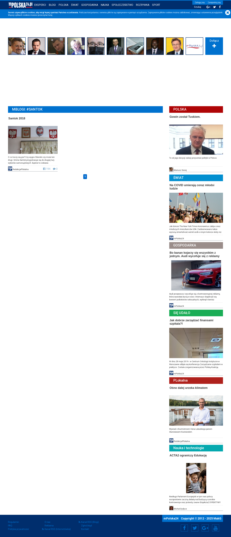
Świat (75, 4)
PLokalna (180, 380)
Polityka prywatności (18, 529)
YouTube (216, 528)
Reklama (49, 525)
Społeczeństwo (122, 4)
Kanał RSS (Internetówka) (58, 529)
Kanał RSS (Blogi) (90, 522)
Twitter (195, 528)
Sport (156, 4)
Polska (63, 4)
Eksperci (40, 4)
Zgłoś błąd (86, 525)
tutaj (50, 15)
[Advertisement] (115, 80)
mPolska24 (171, 518)
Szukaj (197, 7)
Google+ (205, 528)
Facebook (184, 528)
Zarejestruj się (214, 2)
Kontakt (85, 529)
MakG (217, 518)
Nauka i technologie (188, 448)
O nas (47, 522)
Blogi (52, 4)
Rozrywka (142, 4)
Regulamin (13, 522)
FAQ (10, 525)
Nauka (105, 4)
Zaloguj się (200, 2)
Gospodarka (89, 4)
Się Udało (181, 313)
